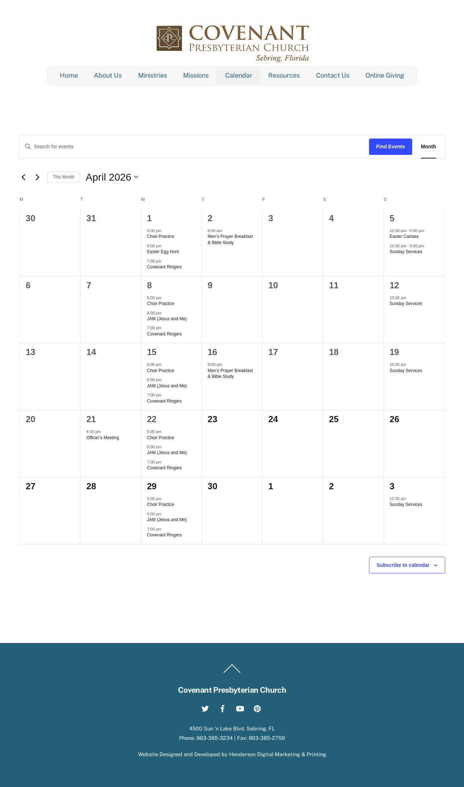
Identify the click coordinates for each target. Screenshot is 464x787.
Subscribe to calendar (403, 565)
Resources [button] (284, 75)
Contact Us (332, 75)
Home (69, 75)
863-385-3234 (214, 738)
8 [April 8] (149, 285)
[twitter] (205, 707)
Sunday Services (406, 251)
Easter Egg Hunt (163, 251)
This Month (63, 177)
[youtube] (240, 707)
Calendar (238, 75)
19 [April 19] (394, 352)
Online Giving (384, 75)
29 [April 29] (152, 486)
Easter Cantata (404, 236)
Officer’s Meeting (102, 437)
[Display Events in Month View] (428, 146)
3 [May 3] (392, 486)
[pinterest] (257, 707)
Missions (196, 75)
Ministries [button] (152, 75)
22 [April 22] (152, 419)
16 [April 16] (212, 352)
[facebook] (222, 707)
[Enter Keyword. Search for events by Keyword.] (194, 146)
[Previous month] (23, 177)
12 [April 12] (394, 285)
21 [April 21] (91, 419)
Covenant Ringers (164, 266)
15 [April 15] (152, 352)
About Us (108, 75)
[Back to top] (232, 672)
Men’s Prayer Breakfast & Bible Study (230, 239)
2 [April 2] (210, 218)
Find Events (390, 146)
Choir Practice (160, 236)
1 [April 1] (149, 218)
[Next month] (37, 177)
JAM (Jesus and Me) (167, 318)
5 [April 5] (392, 218)
